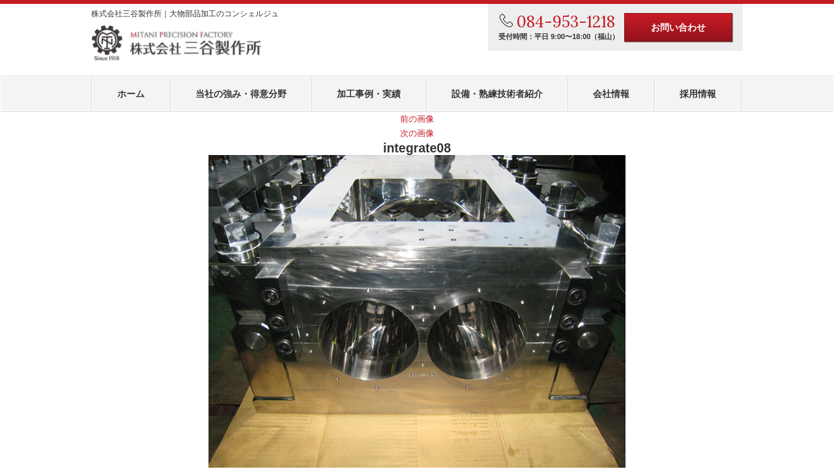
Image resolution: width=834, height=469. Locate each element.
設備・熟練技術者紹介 (497, 94)
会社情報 (611, 94)
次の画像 (417, 133)
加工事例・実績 (369, 94)
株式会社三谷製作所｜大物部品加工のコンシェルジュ (185, 13)
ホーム (131, 94)
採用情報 (698, 94)
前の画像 (417, 119)
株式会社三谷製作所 (176, 43)
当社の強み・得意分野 (241, 94)
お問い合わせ (678, 27)
